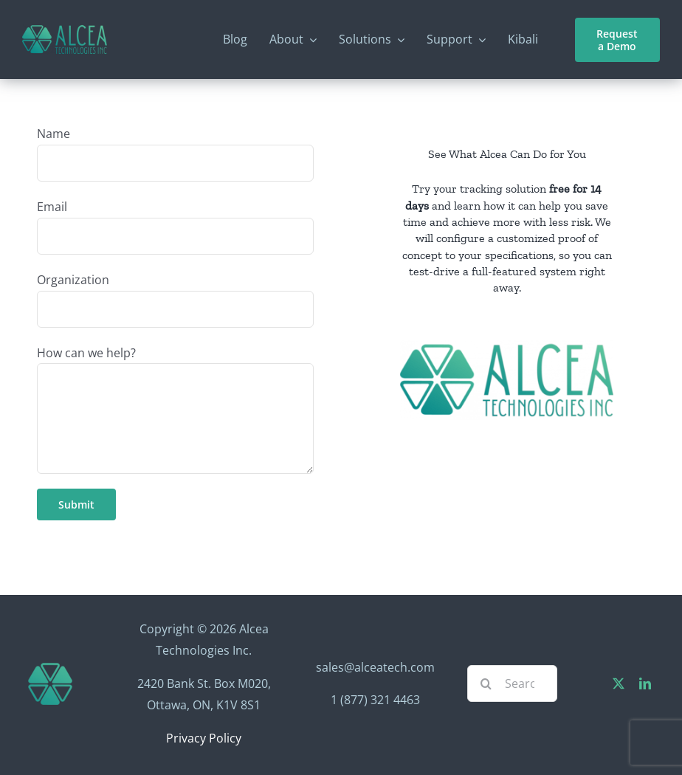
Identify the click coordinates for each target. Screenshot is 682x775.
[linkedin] (645, 683)
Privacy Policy (203, 738)
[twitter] (618, 683)
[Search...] (512, 683)
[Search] (485, 683)
